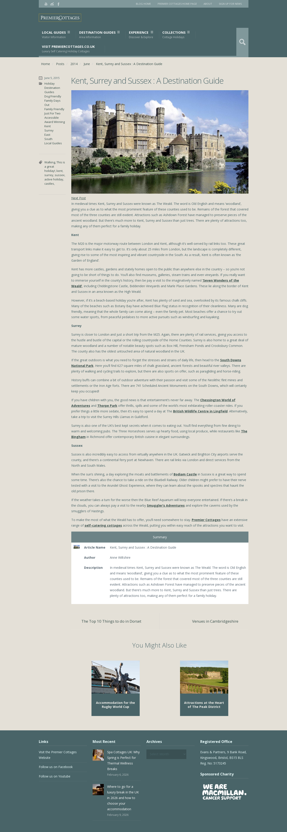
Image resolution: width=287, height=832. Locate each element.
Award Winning (54, 122)
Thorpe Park (107, 405)
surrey (48, 175)
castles (49, 184)
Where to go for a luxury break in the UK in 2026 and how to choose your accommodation (123, 797)
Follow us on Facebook (56, 767)
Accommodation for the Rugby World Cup (115, 705)
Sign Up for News (230, 3)
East (47, 135)
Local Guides (56, 34)
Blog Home (143, 3)
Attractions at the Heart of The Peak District (204, 705)
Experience (141, 34)
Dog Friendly (52, 96)
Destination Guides (99, 34)
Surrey (49, 130)
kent (60, 171)
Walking (49, 162)
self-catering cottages (103, 525)
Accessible (51, 118)
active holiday (53, 179)
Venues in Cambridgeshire (215, 621)
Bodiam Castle (185, 474)
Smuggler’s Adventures (166, 505)
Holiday (49, 83)
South (48, 139)
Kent (47, 126)
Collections (176, 34)
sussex (60, 175)
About (208, 3)
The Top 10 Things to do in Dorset (111, 621)
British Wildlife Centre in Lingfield (200, 411)
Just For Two (52, 113)
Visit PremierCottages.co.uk (68, 48)
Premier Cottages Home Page (177, 3)
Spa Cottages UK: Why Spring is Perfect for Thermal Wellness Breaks (123, 760)
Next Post (78, 198)
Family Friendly (54, 109)
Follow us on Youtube (54, 776)
